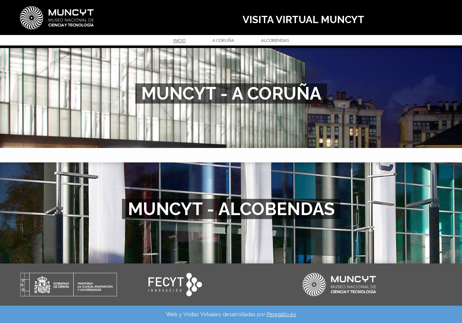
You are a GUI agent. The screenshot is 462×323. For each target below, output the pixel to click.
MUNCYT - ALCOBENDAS (231, 209)
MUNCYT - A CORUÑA (231, 93)
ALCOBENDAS (275, 40)
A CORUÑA (223, 40)
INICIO (179, 40)
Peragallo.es (281, 314)
